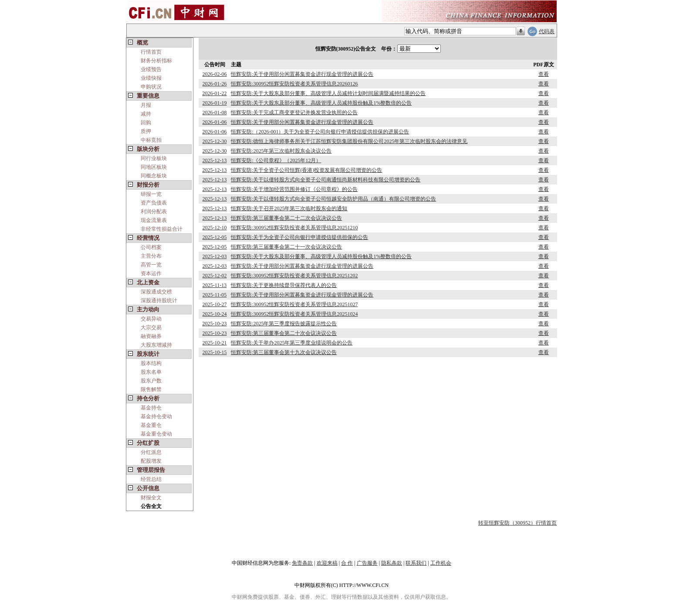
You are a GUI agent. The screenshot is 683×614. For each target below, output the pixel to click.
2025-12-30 (215, 141)
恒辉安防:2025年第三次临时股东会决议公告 (281, 151)
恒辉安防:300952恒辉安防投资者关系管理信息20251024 (294, 314)
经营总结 (151, 479)
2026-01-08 (215, 112)
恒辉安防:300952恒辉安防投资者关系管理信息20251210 (294, 228)
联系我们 (416, 563)
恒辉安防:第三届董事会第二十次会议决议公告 (284, 333)
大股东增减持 (156, 345)
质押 (146, 131)
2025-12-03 (215, 256)
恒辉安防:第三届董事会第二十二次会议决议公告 (286, 218)
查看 (543, 74)
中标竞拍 (151, 140)
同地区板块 (154, 167)
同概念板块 (154, 176)
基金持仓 (151, 408)
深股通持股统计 (159, 300)
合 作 (347, 563)
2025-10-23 (215, 324)
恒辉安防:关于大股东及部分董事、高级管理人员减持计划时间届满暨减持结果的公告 (328, 93)
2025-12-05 (215, 237)
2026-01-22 (215, 93)
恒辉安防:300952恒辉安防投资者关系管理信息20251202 (294, 276)
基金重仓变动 (156, 434)
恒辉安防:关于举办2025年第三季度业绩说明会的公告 (291, 343)
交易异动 (151, 319)
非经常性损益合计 (162, 229)
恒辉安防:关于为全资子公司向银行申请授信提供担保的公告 (299, 237)
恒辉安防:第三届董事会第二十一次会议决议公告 (286, 247)
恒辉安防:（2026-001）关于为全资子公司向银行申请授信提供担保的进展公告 (320, 132)
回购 (146, 122)
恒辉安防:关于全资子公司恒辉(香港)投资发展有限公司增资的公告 (306, 170)
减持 (146, 114)
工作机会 (440, 563)
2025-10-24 (215, 314)
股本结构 (151, 363)
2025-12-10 (215, 228)
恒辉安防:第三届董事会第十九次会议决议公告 (284, 352)
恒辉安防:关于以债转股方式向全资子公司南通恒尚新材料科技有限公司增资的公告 (325, 180)
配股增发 (151, 461)
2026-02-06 (215, 74)
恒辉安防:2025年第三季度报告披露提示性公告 (284, 324)
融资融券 (151, 336)
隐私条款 (391, 563)
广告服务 (367, 563)
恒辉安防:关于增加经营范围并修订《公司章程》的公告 (294, 189)
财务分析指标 (156, 61)
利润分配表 (154, 211)
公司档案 (151, 247)
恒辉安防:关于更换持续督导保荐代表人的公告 (284, 285)
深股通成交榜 (156, 292)
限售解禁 (151, 389)
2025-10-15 (215, 352)
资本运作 (151, 273)
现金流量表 (154, 220)
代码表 (547, 31)
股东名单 (151, 372)
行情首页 (151, 52)
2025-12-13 (215, 160)
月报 (146, 105)
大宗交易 (151, 327)
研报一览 (151, 194)
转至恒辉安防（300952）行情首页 (517, 523)
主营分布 (151, 256)
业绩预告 (151, 69)
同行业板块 (154, 158)
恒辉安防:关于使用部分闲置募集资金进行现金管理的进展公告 (302, 74)
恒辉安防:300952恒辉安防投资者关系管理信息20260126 (294, 84)
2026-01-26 (215, 84)
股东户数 (151, 381)
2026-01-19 (215, 103)
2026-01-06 (215, 122)
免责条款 (302, 563)
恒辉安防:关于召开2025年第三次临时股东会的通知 (289, 208)
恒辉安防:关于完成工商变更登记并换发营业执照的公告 (294, 112)
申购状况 (151, 87)
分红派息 (151, 452)
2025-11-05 (215, 295)
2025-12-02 (215, 276)
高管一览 (151, 265)
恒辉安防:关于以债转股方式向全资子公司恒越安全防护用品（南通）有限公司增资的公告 (333, 199)
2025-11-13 (215, 285)
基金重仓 (151, 425)
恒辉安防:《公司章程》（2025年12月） (276, 160)
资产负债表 (154, 203)
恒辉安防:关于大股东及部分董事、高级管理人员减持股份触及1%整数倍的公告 (321, 103)
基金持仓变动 (156, 416)
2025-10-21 (215, 343)
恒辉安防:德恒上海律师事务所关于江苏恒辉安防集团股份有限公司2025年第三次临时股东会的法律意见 (349, 141)
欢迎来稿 (327, 563)
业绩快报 (151, 78)
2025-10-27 (215, 304)
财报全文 (151, 498)
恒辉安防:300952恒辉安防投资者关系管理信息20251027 (294, 304)
